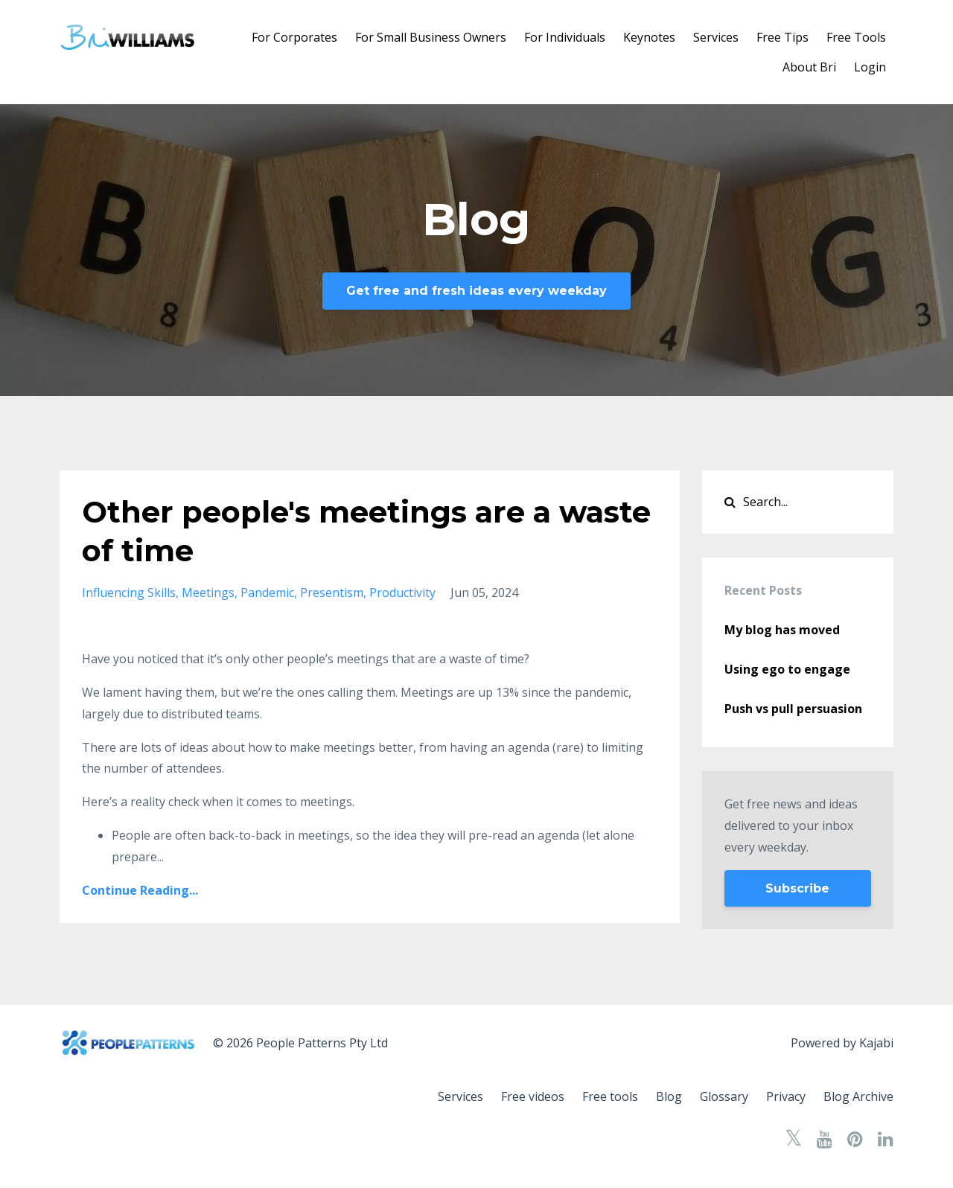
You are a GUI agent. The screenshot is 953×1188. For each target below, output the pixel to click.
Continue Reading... (140, 890)
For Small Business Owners (430, 37)
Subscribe (797, 888)
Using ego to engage (787, 669)
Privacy (786, 1096)
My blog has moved (782, 630)
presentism (331, 592)
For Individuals (564, 37)
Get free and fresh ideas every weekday (476, 291)
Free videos (532, 1096)
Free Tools (856, 37)
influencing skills (129, 592)
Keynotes (649, 37)
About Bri (809, 67)
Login (870, 67)
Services (716, 37)
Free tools (610, 1096)
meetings (208, 592)
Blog (669, 1096)
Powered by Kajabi (842, 1043)
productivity (402, 592)
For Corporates (294, 37)
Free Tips (782, 37)
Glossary (724, 1096)
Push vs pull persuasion (793, 708)
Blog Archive (858, 1096)
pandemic (267, 592)
